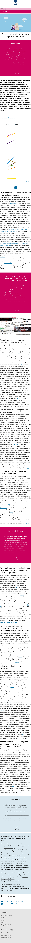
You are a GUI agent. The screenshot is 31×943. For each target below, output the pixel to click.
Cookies (3, 920)
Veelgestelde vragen (6, 915)
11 (9, 434)
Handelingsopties (6, 858)
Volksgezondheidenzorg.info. (10, 881)
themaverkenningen (9, 848)
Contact (3, 917)
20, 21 (28, 524)
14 (28, 468)
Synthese (21, 863)
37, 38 (17, 663)
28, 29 (22, 595)
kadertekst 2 (3, 508)
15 (9, 504)
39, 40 (12, 687)
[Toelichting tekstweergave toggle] (15, 188)
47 (23, 734)
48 (27, 738)
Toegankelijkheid (6, 925)
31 (24, 611)
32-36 (20, 657)
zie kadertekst (8, 263)
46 (8, 726)
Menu (5, 12)
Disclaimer (4, 922)
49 (13, 786)
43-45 (2, 710)
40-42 (9, 703)
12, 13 (16, 444)
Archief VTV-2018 (6, 937)
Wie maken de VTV (6, 935)
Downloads (4, 940)
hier (2, 840)
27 (17, 587)
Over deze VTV (5, 933)
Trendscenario (14, 203)
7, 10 (18, 398)
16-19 (11, 512)
